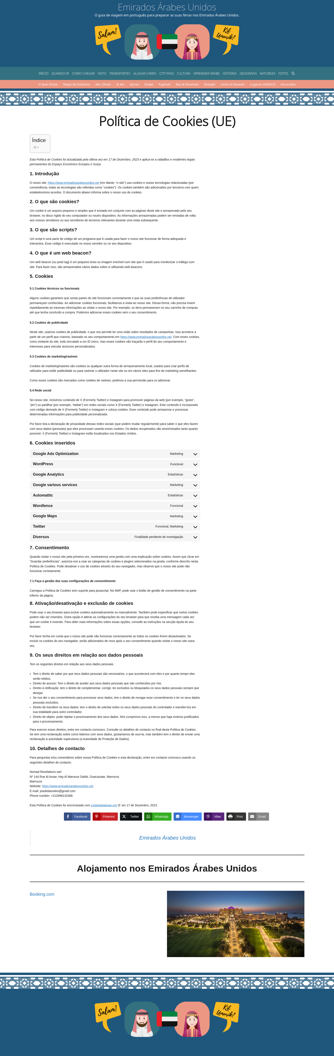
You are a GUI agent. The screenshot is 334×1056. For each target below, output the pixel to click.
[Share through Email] (258, 817)
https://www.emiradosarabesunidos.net (73, 182)
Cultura (183, 73)
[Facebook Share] (77, 817)
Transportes (119, 73)
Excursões (288, 84)
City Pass (166, 73)
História (230, 73)
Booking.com (42, 894)
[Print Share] (236, 817)
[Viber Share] (214, 817)
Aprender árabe (206, 73)
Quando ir (60, 73)
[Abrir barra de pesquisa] (293, 73)
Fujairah (164, 84)
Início (44, 73)
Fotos (283, 73)
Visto (102, 73)
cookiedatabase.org (104, 805)
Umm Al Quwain (232, 84)
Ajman (134, 84)
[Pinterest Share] (105, 817)
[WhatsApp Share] (157, 817)
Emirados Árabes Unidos (167, 7)
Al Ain (120, 84)
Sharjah (209, 84)
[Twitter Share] (131, 817)
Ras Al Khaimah (187, 84)
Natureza (267, 73)
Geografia (248, 73)
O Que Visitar (48, 84)
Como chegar (83, 73)
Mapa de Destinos (76, 84)
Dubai (148, 84)
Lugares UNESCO (263, 84)
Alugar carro (144, 73)
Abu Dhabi (103, 84)
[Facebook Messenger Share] (188, 817)
